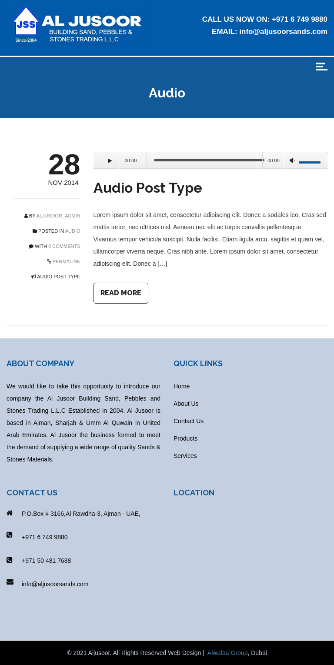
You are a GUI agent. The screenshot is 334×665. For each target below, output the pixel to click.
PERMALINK (65, 261)
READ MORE (120, 293)
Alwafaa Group (227, 652)
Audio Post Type (148, 188)
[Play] (108, 160)
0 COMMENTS (64, 246)
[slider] (209, 160)
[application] (211, 161)
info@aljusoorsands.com (283, 31)
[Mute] (292, 162)
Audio (72, 231)
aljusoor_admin (58, 215)
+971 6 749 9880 (299, 19)
